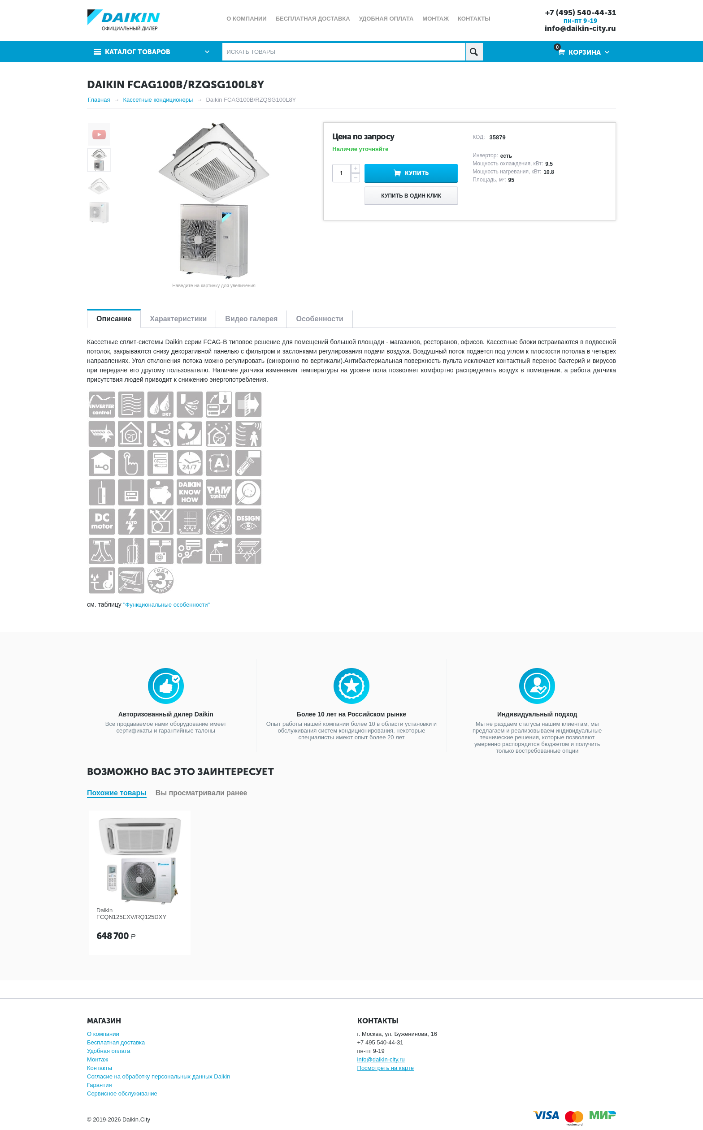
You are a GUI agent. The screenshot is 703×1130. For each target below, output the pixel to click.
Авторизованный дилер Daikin (165, 714)
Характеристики (178, 319)
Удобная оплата (108, 1051)
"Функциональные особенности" (166, 604)
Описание (113, 319)
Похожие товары (117, 793)
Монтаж (97, 1059)
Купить (417, 173)
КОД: (479, 137)
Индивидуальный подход (537, 714)
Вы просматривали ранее (201, 793)
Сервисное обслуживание (122, 1093)
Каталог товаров (137, 52)
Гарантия (99, 1085)
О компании (103, 1034)
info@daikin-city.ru (580, 28)
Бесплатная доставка (116, 1042)
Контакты (99, 1068)
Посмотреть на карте (385, 1068)
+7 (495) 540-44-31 (580, 12)
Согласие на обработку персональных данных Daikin (158, 1076)
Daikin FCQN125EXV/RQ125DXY (131, 913)
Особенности (319, 319)
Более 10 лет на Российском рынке (351, 714)
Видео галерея (251, 319)
